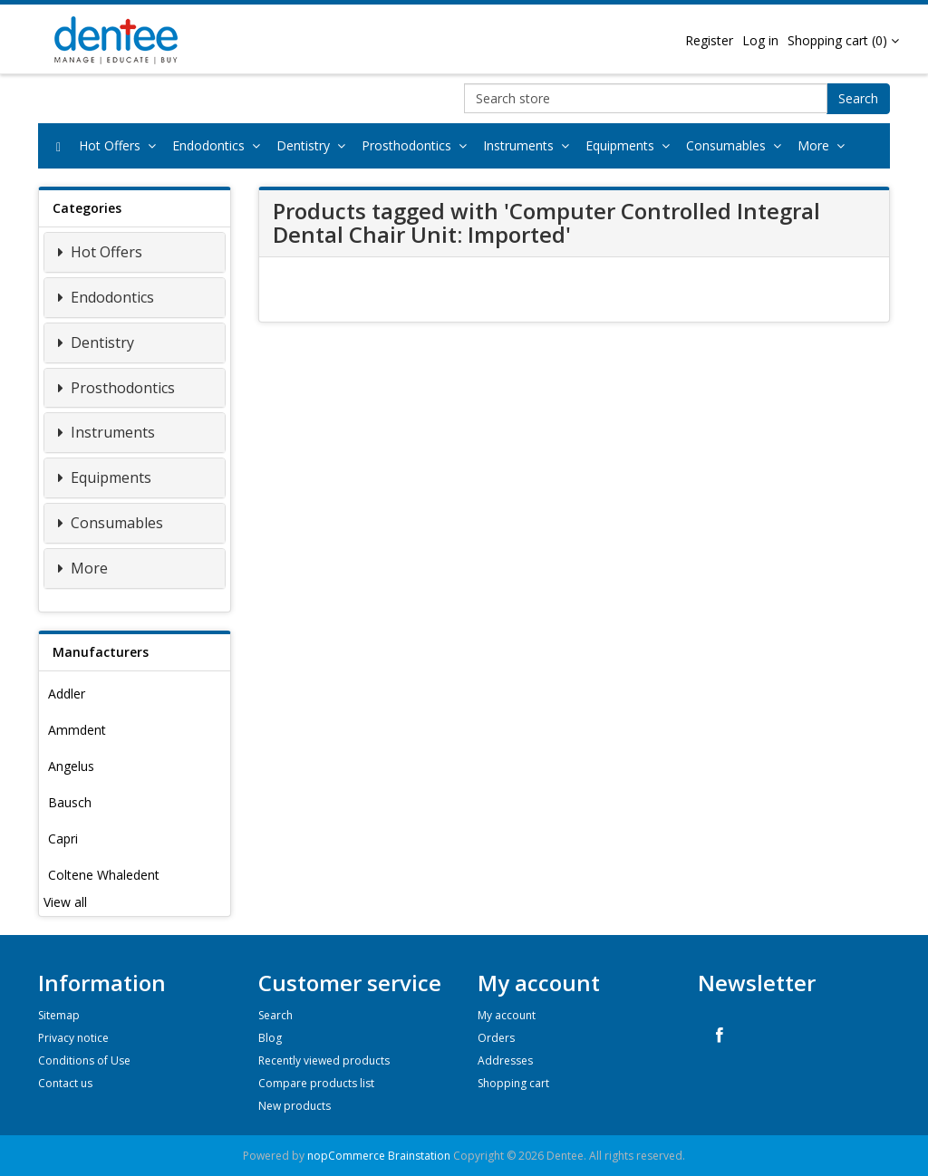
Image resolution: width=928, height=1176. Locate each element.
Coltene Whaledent (104, 874)
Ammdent (77, 729)
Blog (270, 1038)
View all (65, 902)
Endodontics (219, 145)
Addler (66, 693)
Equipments (631, 145)
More (825, 145)
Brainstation (420, 1155)
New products (294, 1105)
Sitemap (59, 1015)
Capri (63, 838)
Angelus (71, 766)
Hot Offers (121, 145)
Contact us (65, 1083)
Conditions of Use (84, 1060)
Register (709, 40)
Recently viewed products (324, 1060)
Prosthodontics (418, 145)
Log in (760, 40)
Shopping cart (513, 1083)
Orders (496, 1038)
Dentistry (314, 145)
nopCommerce (346, 1155)
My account (507, 1015)
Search (858, 98)
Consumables (737, 145)
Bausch (70, 802)
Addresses (505, 1060)
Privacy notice (73, 1038)
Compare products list (316, 1083)
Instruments (529, 145)
